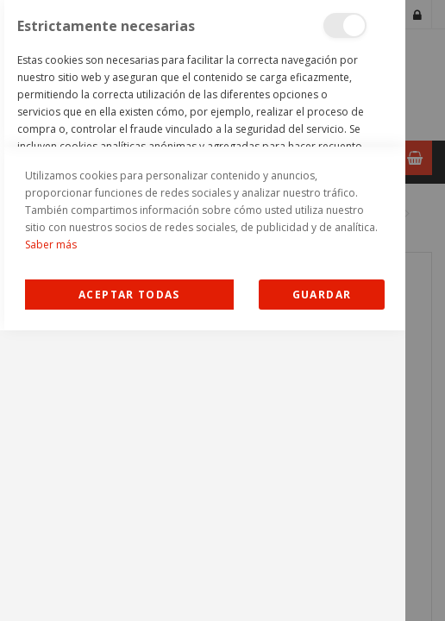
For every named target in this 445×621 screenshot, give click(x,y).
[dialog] (202, 310)
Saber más (51, 535)
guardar (321, 585)
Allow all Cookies (129, 585)
